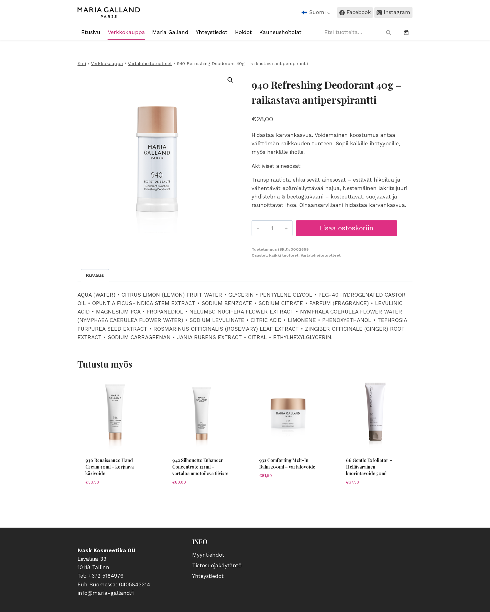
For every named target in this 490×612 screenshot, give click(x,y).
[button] (230, 80)
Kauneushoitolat (280, 32)
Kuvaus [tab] (95, 275)
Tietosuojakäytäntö (217, 565)
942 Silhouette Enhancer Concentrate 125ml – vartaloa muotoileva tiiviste (200, 466)
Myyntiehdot (208, 555)
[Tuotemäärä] (271, 228)
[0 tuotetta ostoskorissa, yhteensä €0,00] (406, 32)
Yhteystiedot (212, 32)
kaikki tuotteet (283, 255)
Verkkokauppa (126, 32)
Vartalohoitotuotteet (321, 255)
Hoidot (243, 32)
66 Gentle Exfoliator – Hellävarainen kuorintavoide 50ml (369, 466)
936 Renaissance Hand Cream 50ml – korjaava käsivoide (109, 466)
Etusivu (90, 32)
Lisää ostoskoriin (345, 228)
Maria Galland (170, 32)
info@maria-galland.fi (106, 593)
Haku (391, 32)
